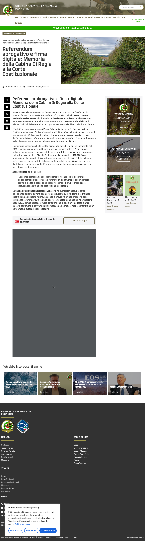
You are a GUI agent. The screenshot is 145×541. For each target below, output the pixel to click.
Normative (5, 491)
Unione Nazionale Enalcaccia (36, 6)
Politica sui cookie (22, 524)
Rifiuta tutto (31, 531)
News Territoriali (7, 479)
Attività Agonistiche (81, 454)
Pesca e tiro (22, 9)
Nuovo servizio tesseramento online (72, 28)
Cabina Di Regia (33, 87)
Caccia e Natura (7, 488)
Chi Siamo (5, 445)
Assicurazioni (6, 454)
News (11, 40)
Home (5, 40)
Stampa (5, 468)
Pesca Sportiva (80, 463)
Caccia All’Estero (80, 451)
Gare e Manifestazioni (10, 482)
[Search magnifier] (140, 7)
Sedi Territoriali (7, 457)
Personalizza (16, 531)
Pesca (76, 460)
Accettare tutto (48, 531)
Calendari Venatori (8, 451)
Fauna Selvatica (80, 457)
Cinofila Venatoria (81, 448)
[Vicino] (58, 504)
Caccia (45, 87)
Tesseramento (7, 448)
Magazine (5, 460)
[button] (7, 100)
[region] (32, 520)
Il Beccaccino (6, 485)
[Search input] (130, 7)
